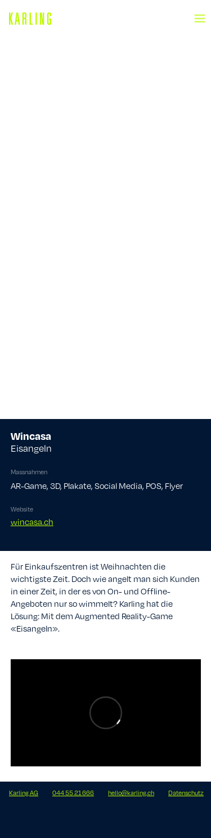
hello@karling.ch (131, 792)
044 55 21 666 (73, 792)
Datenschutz (186, 792)
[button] (199, 11)
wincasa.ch (32, 521)
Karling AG (23, 792)
